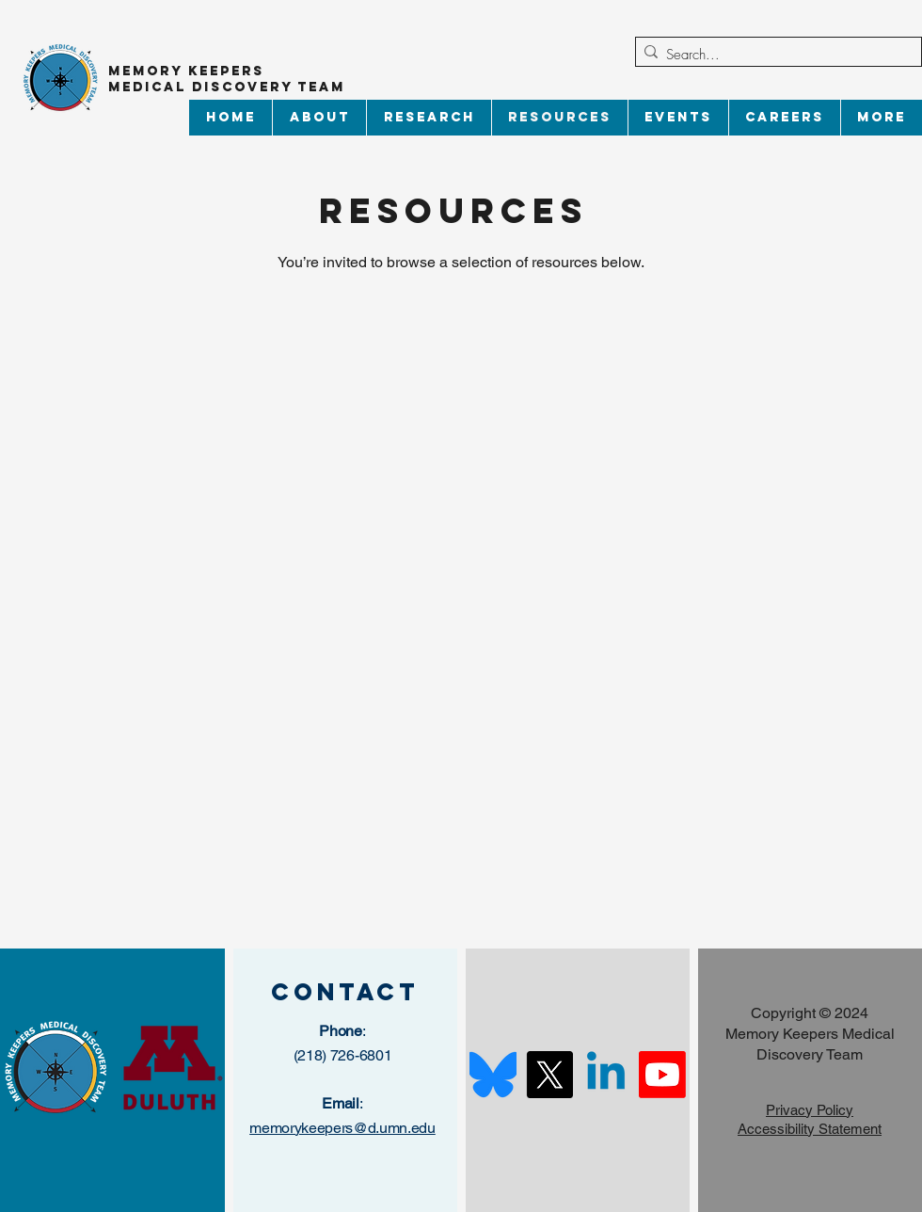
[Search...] (774, 55)
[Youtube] (662, 1074)
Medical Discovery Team (229, 87)
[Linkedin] (605, 1074)
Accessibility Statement (810, 1129)
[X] (549, 1074)
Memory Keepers (186, 71)
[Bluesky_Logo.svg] (493, 1074)
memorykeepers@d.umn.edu (342, 1128)
